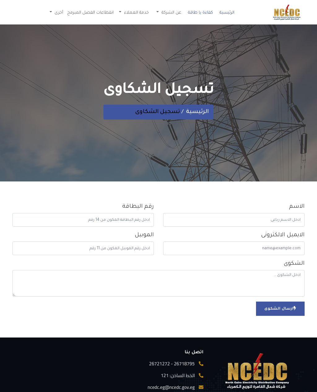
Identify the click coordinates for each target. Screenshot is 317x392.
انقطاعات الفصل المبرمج (90, 13)
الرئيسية (226, 13)
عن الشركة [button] (170, 13)
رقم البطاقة (138, 207)
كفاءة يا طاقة (200, 13)
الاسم (297, 207)
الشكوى (294, 264)
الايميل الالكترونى (283, 235)
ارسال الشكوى (280, 308)
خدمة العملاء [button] (136, 13)
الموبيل (144, 235)
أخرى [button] (58, 13)
